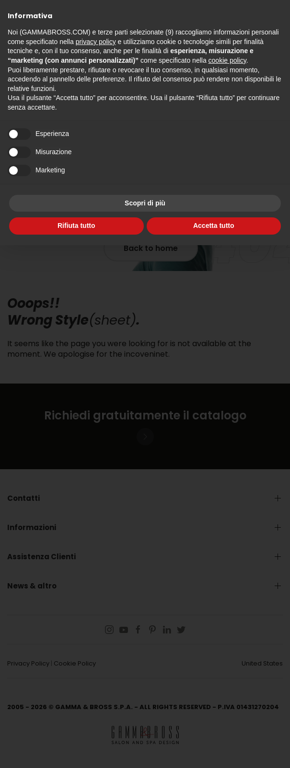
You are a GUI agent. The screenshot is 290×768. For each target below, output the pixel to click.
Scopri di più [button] (145, 203)
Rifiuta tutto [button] (76, 225)
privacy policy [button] (96, 41)
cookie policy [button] (227, 60)
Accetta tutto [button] (213, 225)
